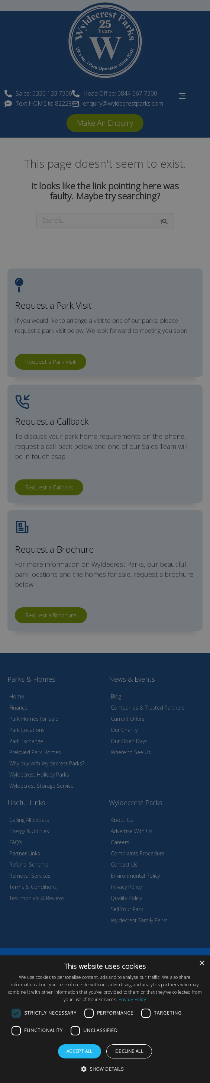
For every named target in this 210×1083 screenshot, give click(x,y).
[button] (105, 1069)
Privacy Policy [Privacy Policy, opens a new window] (132, 999)
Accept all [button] (80, 1051)
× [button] (201, 963)
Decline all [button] (129, 1051)
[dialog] (105, 1019)
